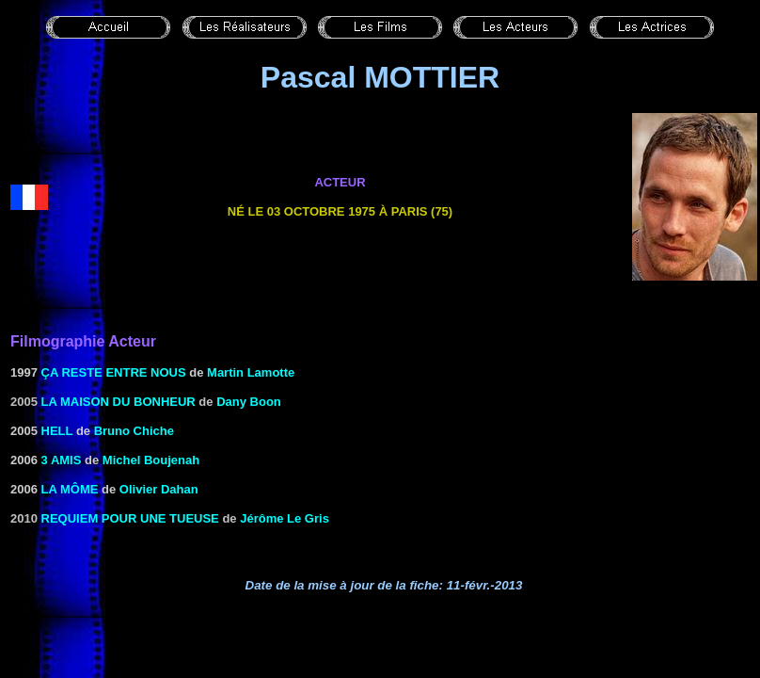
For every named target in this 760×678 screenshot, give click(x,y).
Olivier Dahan (158, 489)
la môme (70, 489)
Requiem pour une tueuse (130, 518)
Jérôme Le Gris (284, 518)
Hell (57, 431)
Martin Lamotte (250, 372)
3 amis (61, 460)
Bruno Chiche (134, 431)
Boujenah (169, 460)
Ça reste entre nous (113, 372)
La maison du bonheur (118, 402)
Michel (121, 460)
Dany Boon (248, 402)
